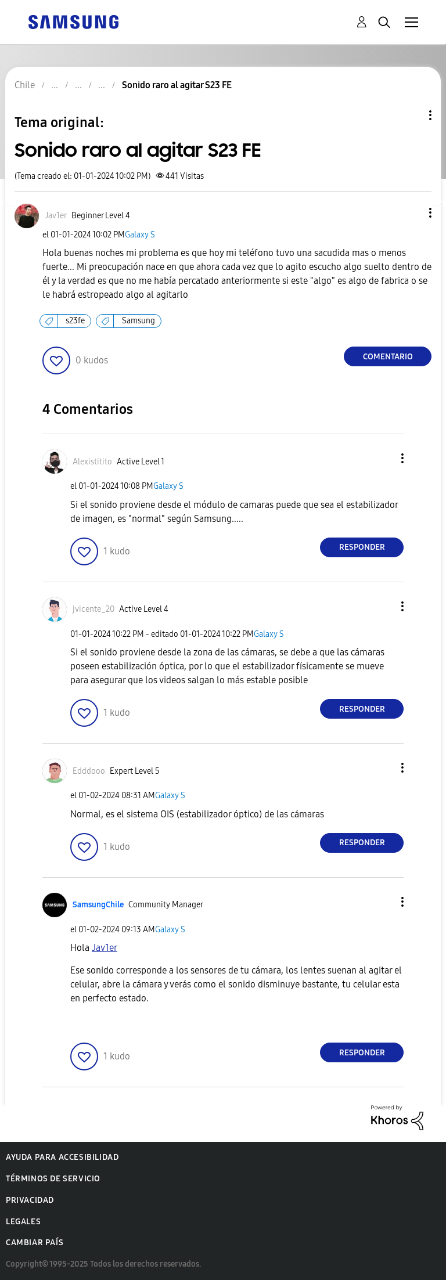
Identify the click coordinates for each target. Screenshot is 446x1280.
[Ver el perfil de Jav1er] (56, 216)
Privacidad (30, 1200)
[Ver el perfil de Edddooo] (89, 771)
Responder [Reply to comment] (362, 547)
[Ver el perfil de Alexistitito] (92, 462)
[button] (411, 213)
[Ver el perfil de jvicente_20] (93, 609)
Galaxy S (140, 235)
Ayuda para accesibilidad (62, 1157)
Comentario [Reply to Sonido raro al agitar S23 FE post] (388, 357)
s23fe (75, 321)
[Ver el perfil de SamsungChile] (98, 905)
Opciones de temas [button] (410, 115)
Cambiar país (34, 1242)
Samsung (138, 321)
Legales (23, 1222)
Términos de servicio (53, 1179)
